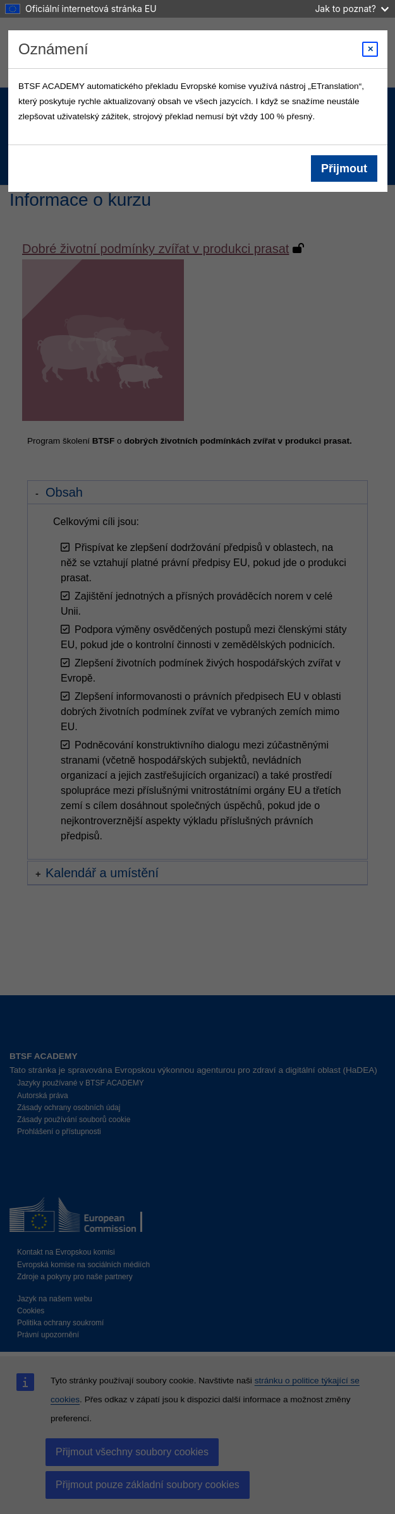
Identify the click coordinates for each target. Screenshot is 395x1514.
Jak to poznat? (352, 8)
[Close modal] (370, 49)
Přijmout (343, 168)
